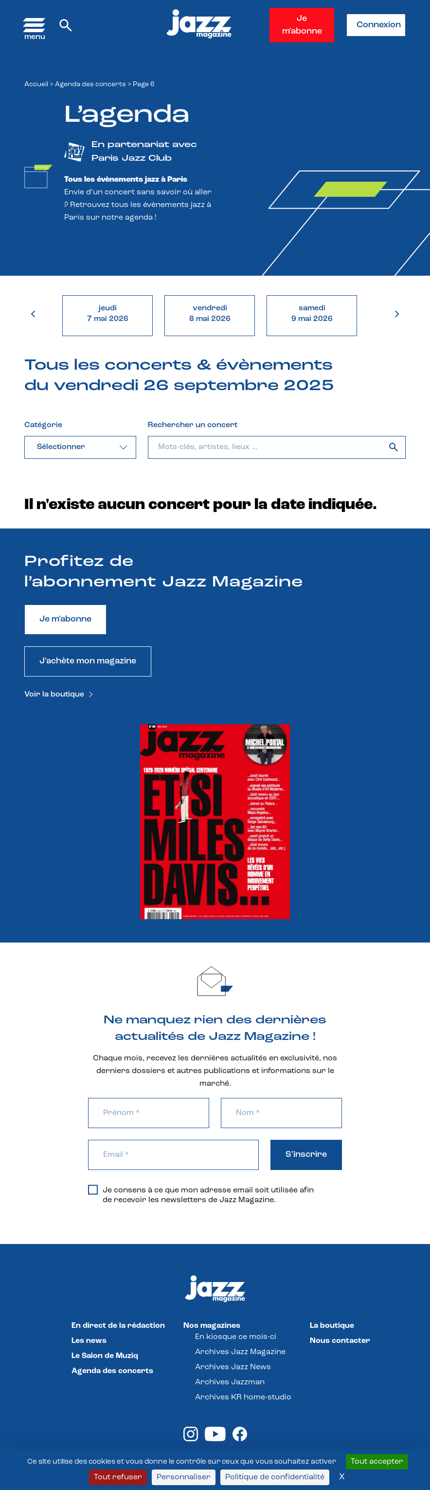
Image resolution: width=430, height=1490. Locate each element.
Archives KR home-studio (243, 1397)
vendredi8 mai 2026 (210, 313)
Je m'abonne (302, 25)
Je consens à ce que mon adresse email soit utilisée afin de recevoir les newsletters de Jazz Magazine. (201, 1195)
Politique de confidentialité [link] (274, 1477)
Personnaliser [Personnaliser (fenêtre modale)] (184, 1477)
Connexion (379, 25)
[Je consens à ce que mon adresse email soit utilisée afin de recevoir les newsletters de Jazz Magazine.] (93, 1189)
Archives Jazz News (233, 1367)
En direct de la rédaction (118, 1326)
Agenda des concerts (90, 84)
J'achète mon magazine (87, 661)
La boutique (332, 1326)
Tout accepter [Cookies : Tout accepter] (377, 1462)
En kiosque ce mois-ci (235, 1337)
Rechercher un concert (192, 425)
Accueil (36, 84)
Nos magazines (211, 1326)
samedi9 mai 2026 (312, 313)
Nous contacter (340, 1341)
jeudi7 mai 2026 (107, 313)
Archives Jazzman (230, 1382)
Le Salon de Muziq (105, 1356)
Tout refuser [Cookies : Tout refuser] (118, 1477)
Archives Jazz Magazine (240, 1352)
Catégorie (43, 425)
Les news (89, 1341)
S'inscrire (306, 1154)
